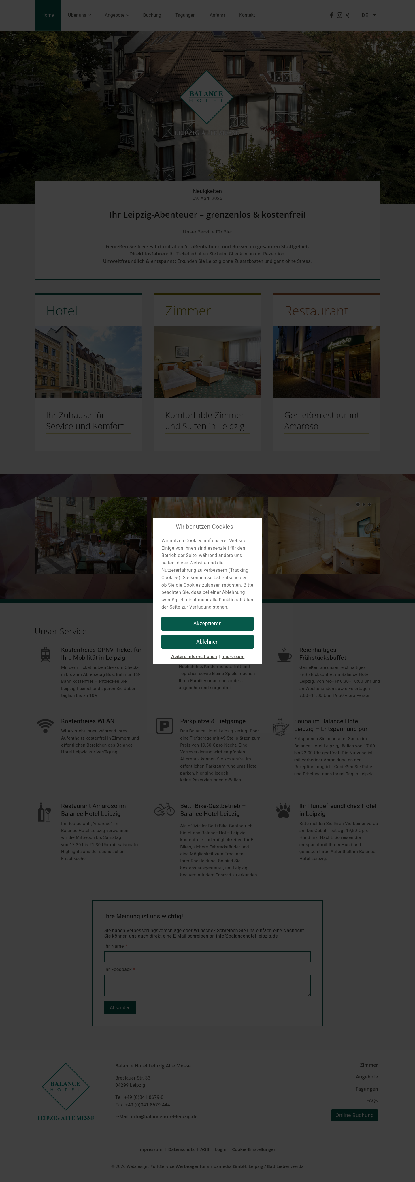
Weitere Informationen (194, 656)
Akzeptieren (207, 623)
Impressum (233, 656)
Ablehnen (207, 642)
